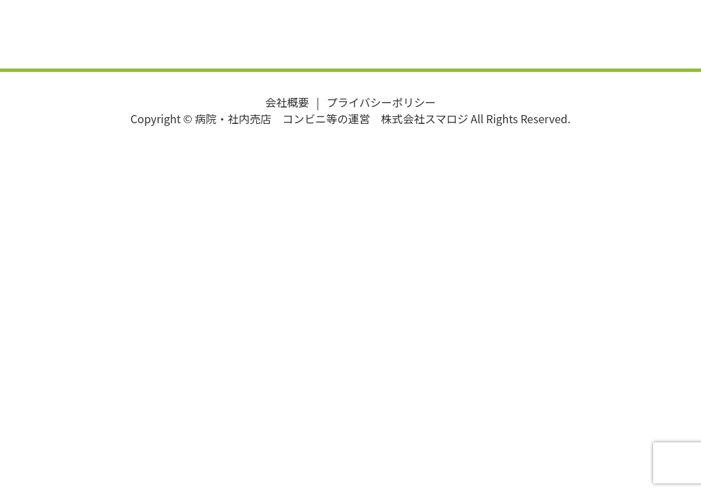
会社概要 (287, 102)
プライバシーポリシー (381, 102)
